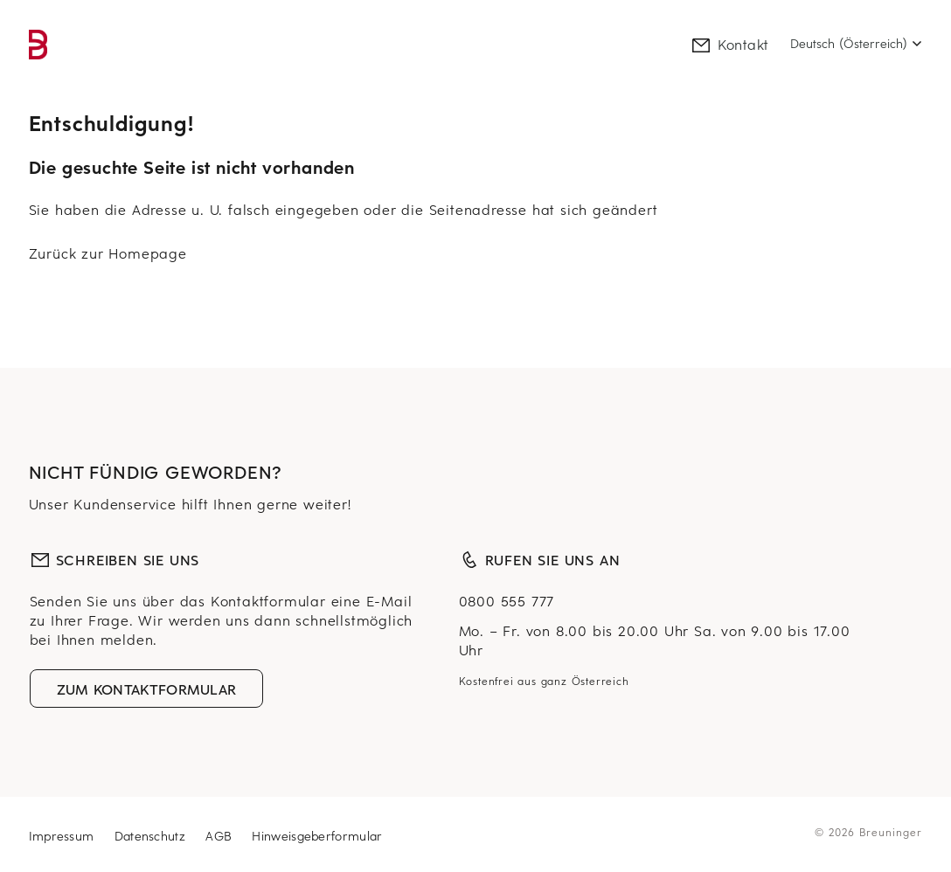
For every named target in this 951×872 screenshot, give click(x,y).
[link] (38, 44)
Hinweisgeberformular (317, 835)
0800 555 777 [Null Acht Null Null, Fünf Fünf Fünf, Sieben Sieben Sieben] (507, 600)
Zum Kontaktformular (147, 688)
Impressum (64, 835)
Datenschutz (153, 835)
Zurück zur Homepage (108, 252)
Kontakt (730, 44)
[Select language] (856, 43)
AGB (220, 835)
